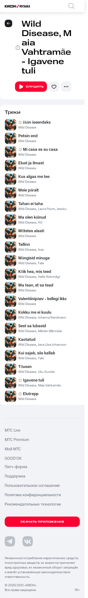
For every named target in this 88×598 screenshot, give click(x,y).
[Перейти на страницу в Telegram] (10, 541)
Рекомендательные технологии (33, 504)
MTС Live (12, 430)
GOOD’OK (13, 458)
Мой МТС (13, 449)
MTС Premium (17, 440)
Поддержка (15, 476)
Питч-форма (16, 467)
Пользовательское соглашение (32, 485)
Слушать (31, 87)
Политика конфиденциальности (33, 495)
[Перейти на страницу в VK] (28, 541)
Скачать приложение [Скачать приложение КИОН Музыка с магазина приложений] (42, 522)
